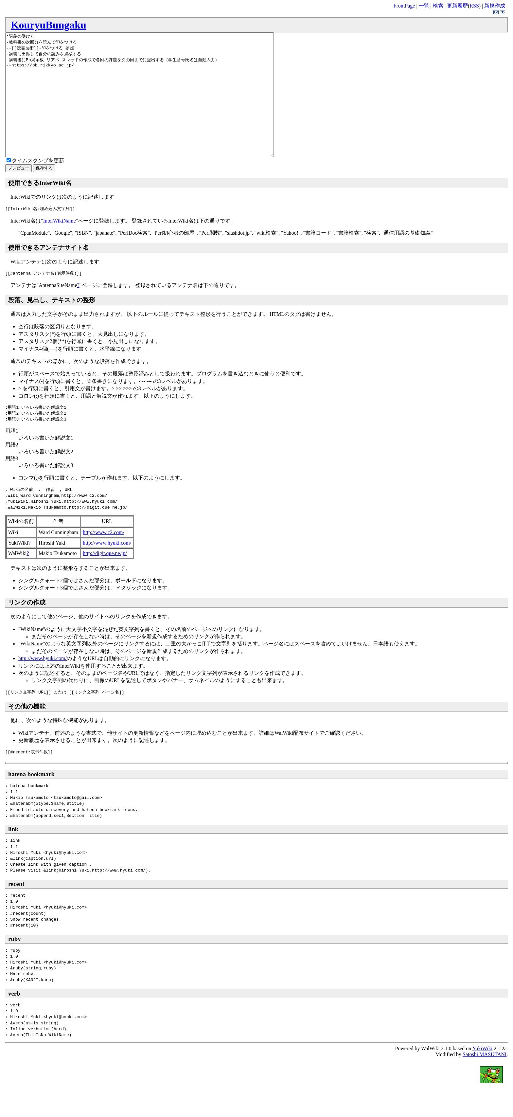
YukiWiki (482, 1073)
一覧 (424, 6)
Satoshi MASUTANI (484, 1079)
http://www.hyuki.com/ (107, 567)
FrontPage (404, 6)
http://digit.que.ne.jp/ (105, 578)
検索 (438, 6)
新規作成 (494, 6)
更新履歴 (457, 6)
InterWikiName (59, 245)
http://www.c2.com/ (103, 557)
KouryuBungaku (48, 25)
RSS (474, 6)
